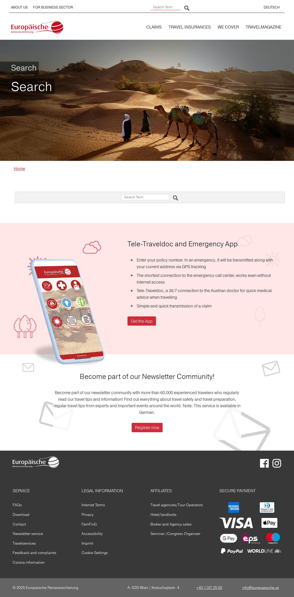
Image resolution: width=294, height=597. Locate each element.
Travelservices (24, 543)
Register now (147, 427)
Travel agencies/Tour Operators (176, 505)
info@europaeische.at (260, 587)
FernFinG (89, 524)
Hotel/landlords (163, 514)
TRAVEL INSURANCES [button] (190, 27)
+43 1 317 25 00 (209, 587)
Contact (19, 524)
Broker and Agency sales (171, 524)
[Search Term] (166, 7)
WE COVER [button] (228, 27)
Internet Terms (93, 505)
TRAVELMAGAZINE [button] (263, 27)
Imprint (87, 543)
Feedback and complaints (34, 552)
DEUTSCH (272, 7)
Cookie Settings (95, 552)
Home (19, 168)
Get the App (142, 321)
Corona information (29, 562)
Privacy (87, 514)
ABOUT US (19, 7)
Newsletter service (28, 533)
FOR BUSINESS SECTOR (53, 7)
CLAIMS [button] (154, 27)
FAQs (17, 505)
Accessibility (92, 533)
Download (21, 514)
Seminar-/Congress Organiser (175, 533)
